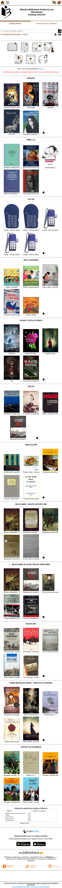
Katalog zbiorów (15, 23)
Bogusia (7, 815)
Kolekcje (25, 34)
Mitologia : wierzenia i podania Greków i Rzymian (17, 813)
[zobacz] (41, 69)
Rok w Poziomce (9, 817)
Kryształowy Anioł (10, 820)
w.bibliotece (50, 857)
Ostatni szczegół (9, 818)
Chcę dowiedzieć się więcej (21, 887)
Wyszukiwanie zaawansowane (11, 34)
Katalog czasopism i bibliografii (46, 23)
